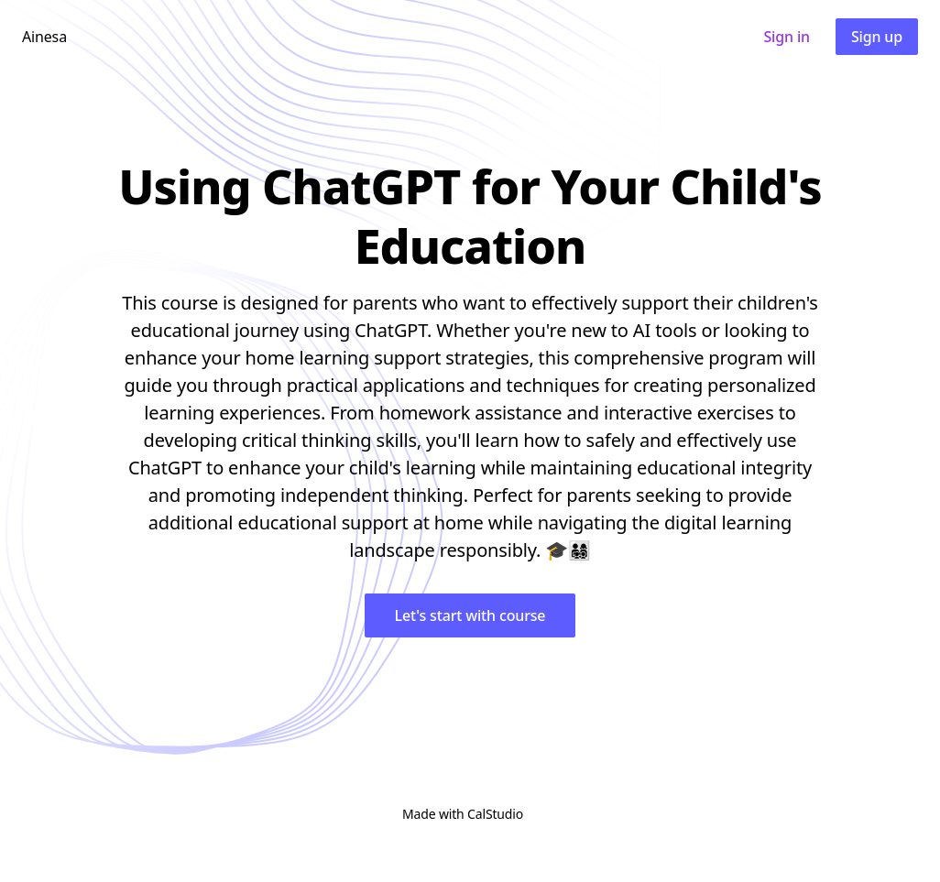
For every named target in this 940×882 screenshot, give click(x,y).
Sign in (786, 37)
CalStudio (495, 813)
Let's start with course (470, 615)
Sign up (876, 37)
